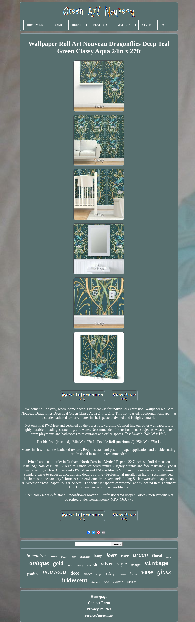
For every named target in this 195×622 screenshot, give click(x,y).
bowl (70, 565)
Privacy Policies (99, 609)
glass (164, 572)
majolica (85, 556)
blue (106, 581)
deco (74, 573)
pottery (118, 581)
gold (58, 563)
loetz (111, 555)
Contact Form (99, 603)
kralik (168, 557)
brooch (87, 574)
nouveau (54, 572)
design (136, 565)
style (122, 564)
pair (74, 556)
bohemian (36, 555)
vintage (156, 563)
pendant (32, 574)
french (92, 564)
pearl (64, 556)
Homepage (99, 597)
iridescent (74, 580)
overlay (79, 565)
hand (133, 573)
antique (39, 563)
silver (107, 564)
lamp (98, 556)
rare (125, 555)
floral (157, 555)
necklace (122, 575)
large (99, 574)
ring (110, 574)
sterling (95, 581)
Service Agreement (98, 615)
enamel (131, 581)
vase (147, 572)
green (140, 554)
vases (53, 556)
